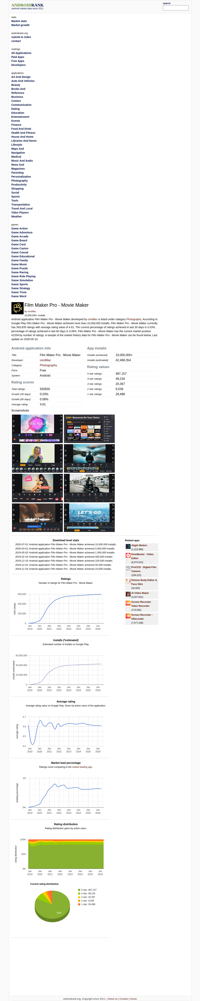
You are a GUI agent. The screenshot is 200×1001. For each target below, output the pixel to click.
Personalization (21, 176)
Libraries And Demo (24, 140)
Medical (16, 156)
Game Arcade (20, 236)
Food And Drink (21, 128)
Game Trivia (18, 292)
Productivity (19, 184)
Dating (15, 108)
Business (17, 96)
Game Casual (19, 252)
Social (15, 192)
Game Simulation (22, 280)
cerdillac (32, 311)
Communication (21, 104)
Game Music (19, 264)
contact (16, 41)
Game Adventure (22, 232)
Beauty (15, 84)
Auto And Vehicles (23, 80)
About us (112, 998)
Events (15, 120)
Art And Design (21, 76)
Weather (16, 216)
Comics (16, 100)
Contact (124, 998)
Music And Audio (22, 160)
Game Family (19, 260)
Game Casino (19, 248)
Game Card (18, 244)
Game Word (18, 296)
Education (17, 112)
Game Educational (23, 256)
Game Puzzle (19, 268)
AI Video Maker (140, 593)
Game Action (19, 228)
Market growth (20, 25)
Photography (133, 319)
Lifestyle (16, 144)
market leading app (82, 767)
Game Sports (19, 284)
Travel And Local (22, 208)
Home (133, 998)
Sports (15, 196)
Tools (14, 200)
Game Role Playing (23, 276)
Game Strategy (20, 288)
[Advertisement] (107, 6)
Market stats (19, 21)
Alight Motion (139, 545)
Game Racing (19, 272)
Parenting (17, 172)
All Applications (21, 53)
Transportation (20, 204)
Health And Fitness (23, 132)
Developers (18, 64)
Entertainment (20, 116)
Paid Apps (17, 56)
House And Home (22, 136)
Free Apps (17, 60)
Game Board (19, 240)
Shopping (17, 188)
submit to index (21, 37)
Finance (16, 124)
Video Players (20, 212)
